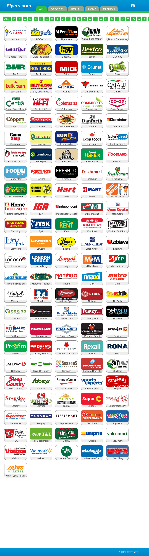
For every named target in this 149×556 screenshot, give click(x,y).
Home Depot (117, 195)
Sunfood (41, 404)
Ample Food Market (92, 37)
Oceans (15, 317)
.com (18, 5)
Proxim (15, 352)
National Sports (66, 300)
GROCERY (57, 9)
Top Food (92, 422)
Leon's (66, 247)
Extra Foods (92, 143)
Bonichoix (41, 73)
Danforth (92, 125)
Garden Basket (15, 195)
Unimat (66, 439)
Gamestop (15, 143)
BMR (15, 73)
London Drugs (41, 265)
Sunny (66, 404)
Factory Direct (117, 143)
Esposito (41, 143)
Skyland (117, 370)
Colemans (66, 108)
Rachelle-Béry (66, 352)
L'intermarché (92, 212)
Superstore (15, 422)
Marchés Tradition (41, 282)
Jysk (41, 230)
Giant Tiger (41, 195)
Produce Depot (92, 335)
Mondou (41, 300)
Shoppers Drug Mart (92, 370)
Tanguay (41, 422)
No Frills (117, 300)
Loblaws (117, 247)
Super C (92, 404)
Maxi (92, 282)
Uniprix (92, 439)
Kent (66, 230)
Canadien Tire (92, 90)
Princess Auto (66, 335)
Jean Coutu (117, 212)
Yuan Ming (117, 457)
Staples (117, 387)
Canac (66, 90)
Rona (117, 352)
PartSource (41, 317)
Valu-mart (117, 439)
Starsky (15, 404)
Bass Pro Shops (41, 55)
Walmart (41, 457)
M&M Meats (92, 265)
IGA (41, 212)
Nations (92, 300)
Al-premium (66, 38)
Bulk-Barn (15, 90)
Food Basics (92, 160)
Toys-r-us (117, 422)
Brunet (92, 73)
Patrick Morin (66, 317)
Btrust (117, 73)
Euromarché (66, 143)
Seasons (66, 370)
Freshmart (92, 177)
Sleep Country (15, 387)
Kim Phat (92, 230)
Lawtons (41, 247)
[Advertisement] (74, 513)
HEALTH (76, 9)
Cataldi (117, 90)
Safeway (15, 370)
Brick (66, 73)
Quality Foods (41, 352)
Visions (15, 457)
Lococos (15, 265)
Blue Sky (117, 55)
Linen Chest (92, 247)
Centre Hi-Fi (41, 108)
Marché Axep (117, 265)
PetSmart (15, 335)
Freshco (66, 177)
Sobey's (41, 387)
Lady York (15, 247)
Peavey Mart (92, 317)
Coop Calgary (117, 108)
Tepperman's (66, 422)
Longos (66, 265)
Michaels (15, 300)
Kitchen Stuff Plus (117, 230)
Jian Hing (15, 230)
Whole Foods (66, 457)
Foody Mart (15, 177)
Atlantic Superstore (117, 38)
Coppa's (15, 125)
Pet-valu (117, 317)
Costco (41, 125)
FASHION (109, 9)
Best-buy (66, 55)
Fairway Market (15, 160)
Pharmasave (41, 335)
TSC (15, 439)
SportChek (66, 387)
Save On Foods (41, 370)
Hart (66, 195)
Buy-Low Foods (41, 90)
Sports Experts (92, 387)
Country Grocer (66, 125)
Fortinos (41, 177)
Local (15, 476)
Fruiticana (117, 177)
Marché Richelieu (15, 282)
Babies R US (15, 55)
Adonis (15, 38)
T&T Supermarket (41, 439)
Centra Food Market (15, 108)
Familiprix (41, 160)
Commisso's (92, 108)
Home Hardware (15, 212)
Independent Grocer (66, 212)
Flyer (22, 476)
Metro (117, 282)
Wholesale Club (92, 457)
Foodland (117, 160)
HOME (92, 9)
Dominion (117, 125)
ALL (41, 9)
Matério (66, 282)
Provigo (117, 335)
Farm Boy (66, 160)
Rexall (92, 352)
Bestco (92, 55)
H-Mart (92, 195)
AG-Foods (41, 38)
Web (8, 476)
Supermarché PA (117, 404)
